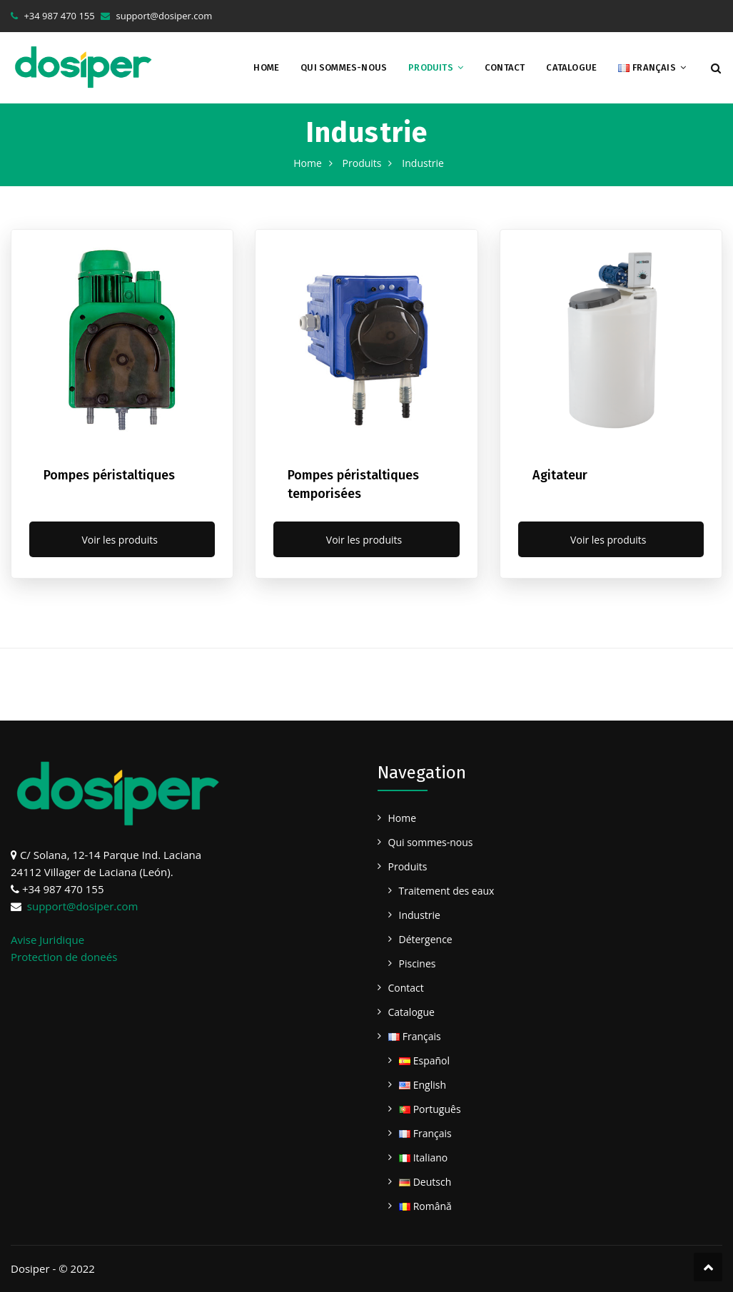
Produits (430, 67)
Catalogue (571, 67)
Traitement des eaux (447, 890)
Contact (505, 67)
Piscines (417, 963)
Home (266, 67)
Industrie (419, 915)
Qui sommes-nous (343, 67)
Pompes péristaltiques (109, 475)
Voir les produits (121, 539)
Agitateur (559, 475)
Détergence (426, 939)
